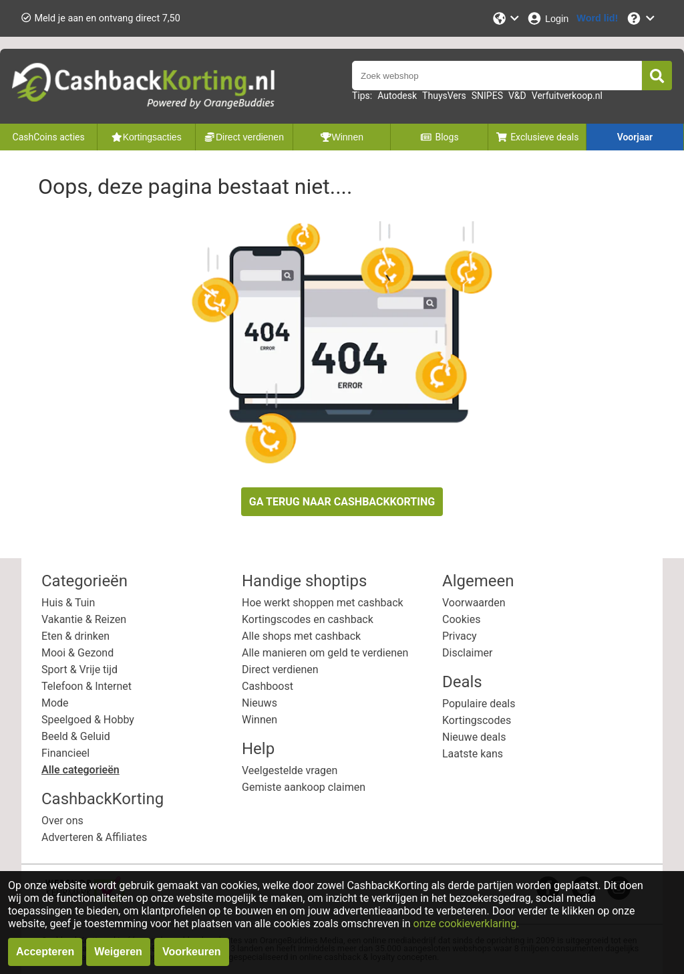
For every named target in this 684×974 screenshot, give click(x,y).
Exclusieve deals (537, 137)
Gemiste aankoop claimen (303, 787)
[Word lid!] (597, 18)
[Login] (547, 18)
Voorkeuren (191, 951)
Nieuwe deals (474, 737)
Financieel (65, 753)
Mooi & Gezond (77, 652)
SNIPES (487, 95)
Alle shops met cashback (301, 636)
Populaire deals (479, 703)
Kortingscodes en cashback (307, 619)
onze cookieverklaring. (466, 923)
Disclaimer (467, 652)
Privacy (459, 636)
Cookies (461, 619)
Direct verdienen (280, 669)
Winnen (259, 719)
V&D (517, 95)
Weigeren (118, 951)
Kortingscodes (476, 720)
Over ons (62, 820)
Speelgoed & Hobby (87, 719)
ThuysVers (444, 95)
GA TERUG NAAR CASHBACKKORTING (342, 501)
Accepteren (45, 951)
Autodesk (397, 95)
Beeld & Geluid (75, 736)
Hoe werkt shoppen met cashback (322, 602)
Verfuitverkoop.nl (567, 95)
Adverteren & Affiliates (94, 837)
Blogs (439, 137)
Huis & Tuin (68, 602)
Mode (55, 703)
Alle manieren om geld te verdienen (325, 652)
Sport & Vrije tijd (79, 669)
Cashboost (267, 686)
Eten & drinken (75, 636)
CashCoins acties (49, 137)
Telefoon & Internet (86, 686)
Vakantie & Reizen (83, 619)
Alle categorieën (80, 769)
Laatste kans (472, 753)
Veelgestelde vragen (289, 770)
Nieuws (259, 703)
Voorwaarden (474, 602)
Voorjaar (635, 137)
